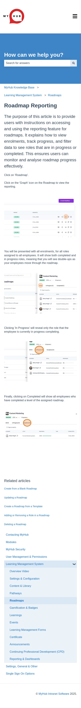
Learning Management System (23, 95)
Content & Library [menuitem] (20, 585)
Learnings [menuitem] (16, 615)
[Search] (73, 63)
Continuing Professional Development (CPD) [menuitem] (37, 651)
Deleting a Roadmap (15, 524)
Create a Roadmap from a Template (23, 506)
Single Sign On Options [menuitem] (20, 673)
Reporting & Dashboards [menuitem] (25, 659)
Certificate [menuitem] (16, 637)
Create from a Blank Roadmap (20, 488)
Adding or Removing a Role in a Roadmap (26, 515)
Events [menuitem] (14, 622)
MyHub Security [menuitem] (15, 549)
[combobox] (37, 63)
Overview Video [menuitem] (19, 571)
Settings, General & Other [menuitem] (21, 666)
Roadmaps (54, 95)
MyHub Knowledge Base (19, 87)
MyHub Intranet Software (54, 693)
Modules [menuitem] (11, 542)
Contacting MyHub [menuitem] (17, 534)
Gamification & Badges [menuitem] (24, 607)
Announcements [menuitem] (20, 644)
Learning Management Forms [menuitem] (28, 629)
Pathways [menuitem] (16, 593)
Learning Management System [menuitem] (25, 564)
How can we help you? (33, 55)
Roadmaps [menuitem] (17, 600)
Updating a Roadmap (15, 497)
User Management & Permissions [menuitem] (26, 556)
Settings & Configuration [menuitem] (25, 578)
